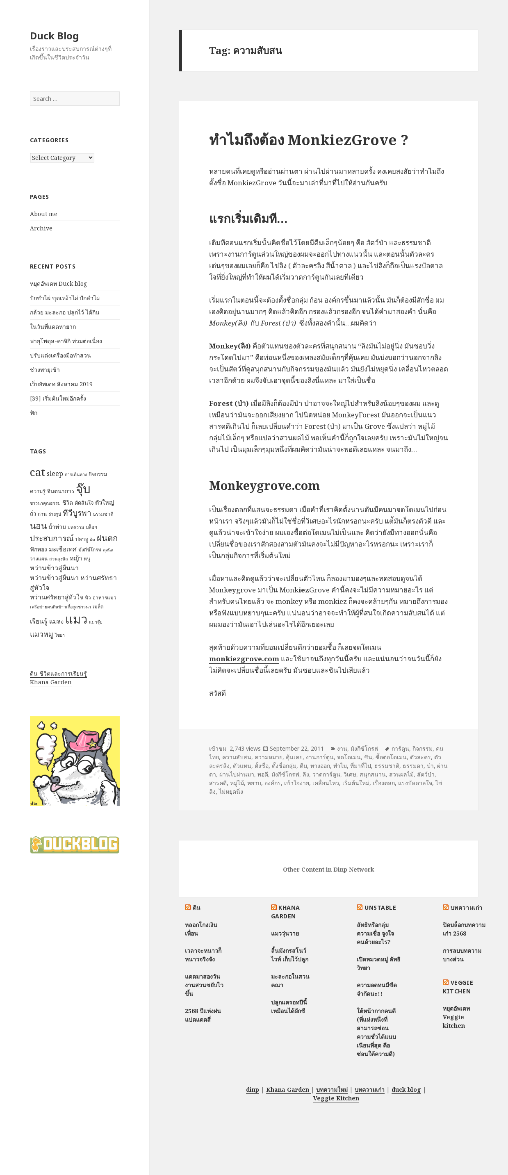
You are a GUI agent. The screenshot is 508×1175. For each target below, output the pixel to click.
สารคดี (218, 783)
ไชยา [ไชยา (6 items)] (60, 635)
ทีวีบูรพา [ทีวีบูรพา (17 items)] (77, 513)
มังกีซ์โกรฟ (364, 748)
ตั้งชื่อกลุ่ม (284, 766)
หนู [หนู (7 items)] (87, 559)
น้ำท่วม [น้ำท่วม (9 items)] (57, 527)
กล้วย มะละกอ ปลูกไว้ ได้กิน (65, 312)
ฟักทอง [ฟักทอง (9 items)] (38, 549)
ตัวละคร (420, 757)
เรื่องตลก (384, 783)
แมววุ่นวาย (285, 933)
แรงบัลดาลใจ (415, 783)
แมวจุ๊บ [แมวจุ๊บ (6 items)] (96, 622)
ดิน (197, 907)
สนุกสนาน (373, 774)
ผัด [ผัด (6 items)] (92, 539)
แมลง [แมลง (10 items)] (56, 621)
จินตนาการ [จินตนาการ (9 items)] (60, 491)
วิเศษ (350, 774)
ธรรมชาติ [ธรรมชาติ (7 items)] (103, 514)
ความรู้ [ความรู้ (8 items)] (38, 491)
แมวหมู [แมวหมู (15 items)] (41, 634)
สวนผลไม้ (401, 774)
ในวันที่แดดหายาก (53, 326)
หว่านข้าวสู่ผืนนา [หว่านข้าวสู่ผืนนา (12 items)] (54, 567)
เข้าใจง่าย (296, 783)
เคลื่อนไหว (325, 783)
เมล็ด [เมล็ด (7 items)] (98, 606)
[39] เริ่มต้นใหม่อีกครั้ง (58, 398)
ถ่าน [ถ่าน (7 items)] (42, 514)
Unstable (380, 907)
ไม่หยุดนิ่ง (231, 791)
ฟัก (33, 413)
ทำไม (340, 766)
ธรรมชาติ (386, 766)
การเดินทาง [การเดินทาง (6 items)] (76, 474)
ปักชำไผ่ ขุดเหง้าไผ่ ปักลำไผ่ (65, 298)
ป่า (430, 766)
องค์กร (272, 783)
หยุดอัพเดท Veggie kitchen (456, 1016)
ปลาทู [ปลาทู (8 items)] (81, 539)
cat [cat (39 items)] (37, 472)
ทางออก (320, 766)
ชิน (368, 757)
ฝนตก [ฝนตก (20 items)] (107, 538)
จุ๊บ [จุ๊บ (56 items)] (83, 488)
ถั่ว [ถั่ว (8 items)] (33, 513)
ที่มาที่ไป (360, 766)
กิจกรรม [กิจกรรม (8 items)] (98, 474)
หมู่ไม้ (237, 783)
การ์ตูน (400, 748)
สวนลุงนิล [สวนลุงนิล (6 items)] (58, 559)
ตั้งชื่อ (262, 766)
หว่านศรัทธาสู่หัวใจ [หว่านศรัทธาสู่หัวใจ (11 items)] (56, 597)
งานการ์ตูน (320, 757)
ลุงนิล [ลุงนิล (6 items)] (108, 550)
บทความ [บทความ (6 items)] (76, 527)
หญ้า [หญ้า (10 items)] (76, 558)
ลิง (306, 774)
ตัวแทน (242, 766)
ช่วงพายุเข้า (45, 369)
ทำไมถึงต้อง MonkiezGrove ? (308, 139)
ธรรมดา (413, 766)
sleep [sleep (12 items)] (55, 473)
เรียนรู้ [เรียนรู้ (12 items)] (39, 621)
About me (43, 214)
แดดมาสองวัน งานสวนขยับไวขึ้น (204, 984)
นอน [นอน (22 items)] (38, 525)
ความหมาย (268, 757)
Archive (41, 228)
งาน (342, 748)
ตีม (303, 766)
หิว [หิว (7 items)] (88, 597)
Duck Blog (54, 35)
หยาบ (254, 783)
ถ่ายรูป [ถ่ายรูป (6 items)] (54, 514)
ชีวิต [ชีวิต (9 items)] (67, 502)
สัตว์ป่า (426, 774)
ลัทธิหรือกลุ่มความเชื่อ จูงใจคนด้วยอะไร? (375, 933)
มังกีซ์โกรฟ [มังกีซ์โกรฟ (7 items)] (89, 550)
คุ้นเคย (294, 757)
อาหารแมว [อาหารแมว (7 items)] (104, 597)
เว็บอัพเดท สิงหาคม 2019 (61, 384)
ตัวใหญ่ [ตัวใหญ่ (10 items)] (104, 502)
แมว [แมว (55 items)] (76, 619)
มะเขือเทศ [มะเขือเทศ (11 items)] (63, 549)
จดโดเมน (349, 757)
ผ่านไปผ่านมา (236, 774)
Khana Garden (51, 682)
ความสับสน (236, 757)
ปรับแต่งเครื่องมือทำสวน (60, 355)
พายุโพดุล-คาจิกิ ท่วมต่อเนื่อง (66, 341)
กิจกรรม (422, 748)
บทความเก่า (467, 907)
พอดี (262, 774)
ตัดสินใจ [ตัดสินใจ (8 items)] (84, 502)
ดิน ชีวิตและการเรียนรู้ (58, 673)
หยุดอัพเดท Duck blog (58, 283)
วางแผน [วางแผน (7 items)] (39, 559)
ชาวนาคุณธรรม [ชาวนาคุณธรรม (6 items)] (45, 503)
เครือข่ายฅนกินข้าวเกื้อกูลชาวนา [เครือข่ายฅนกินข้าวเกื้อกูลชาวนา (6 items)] (60, 607)
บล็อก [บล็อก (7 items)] (91, 527)
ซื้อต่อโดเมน (391, 757)
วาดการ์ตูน (326, 774)
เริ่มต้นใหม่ (355, 783)
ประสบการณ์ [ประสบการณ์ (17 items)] (52, 538)
